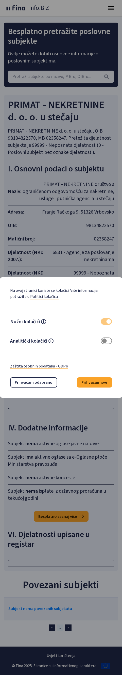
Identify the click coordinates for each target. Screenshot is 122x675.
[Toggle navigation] (111, 8)
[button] (43, 322)
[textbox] (61, 77)
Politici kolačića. (44, 296)
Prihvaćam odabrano (34, 382)
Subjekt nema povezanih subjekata (40, 609)
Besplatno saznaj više (61, 516)
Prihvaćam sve (94, 382)
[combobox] (61, 77)
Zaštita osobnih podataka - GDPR (39, 366)
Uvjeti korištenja (61, 655)
